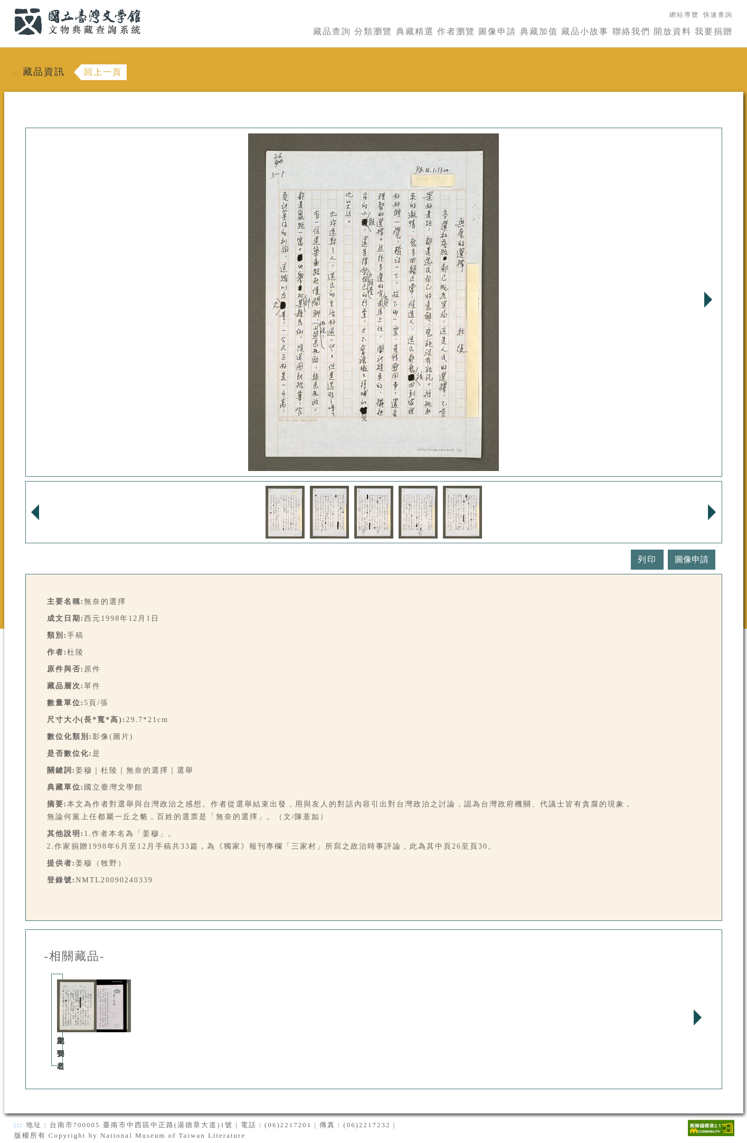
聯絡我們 (631, 31)
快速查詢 (718, 14)
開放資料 (673, 31)
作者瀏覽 (456, 31)
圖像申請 (497, 31)
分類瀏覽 (373, 31)
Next (708, 300)
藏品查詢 (332, 31)
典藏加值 (539, 31)
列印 (647, 559)
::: (8, 6)
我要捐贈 (714, 31)
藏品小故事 (585, 31)
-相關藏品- (74, 956)
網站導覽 (684, 14)
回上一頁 (103, 72)
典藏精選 (415, 31)
